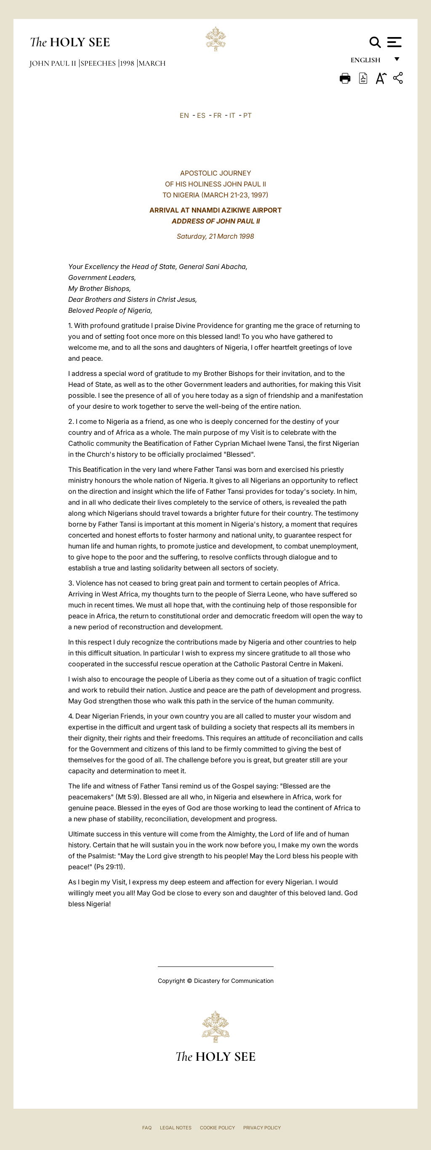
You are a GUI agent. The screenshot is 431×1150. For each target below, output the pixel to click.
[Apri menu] (393, 42)
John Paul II (53, 63)
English (369, 62)
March (152, 63)
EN (184, 115)
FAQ (147, 1128)
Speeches (98, 63)
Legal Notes (176, 1128)
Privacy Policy (262, 1128)
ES (201, 115)
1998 (128, 63)
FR (217, 115)
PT (247, 115)
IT (232, 115)
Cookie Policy (217, 1128)
